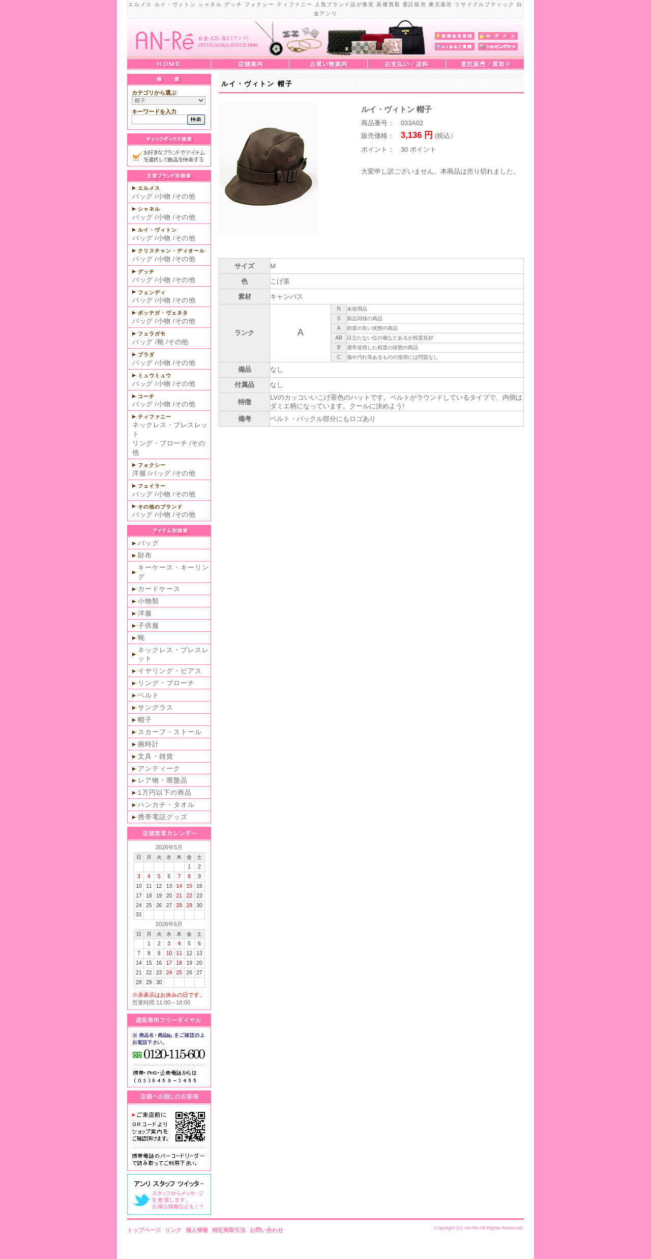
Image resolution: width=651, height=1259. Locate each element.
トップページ (144, 1230)
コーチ (146, 396)
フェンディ (152, 292)
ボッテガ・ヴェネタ (163, 313)
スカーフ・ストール (170, 732)
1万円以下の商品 (165, 792)
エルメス (149, 188)
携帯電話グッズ (163, 817)
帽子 (145, 719)
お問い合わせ (266, 1230)
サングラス (155, 707)
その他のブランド (160, 507)
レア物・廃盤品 (163, 780)
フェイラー (152, 486)
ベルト (148, 695)
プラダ (146, 354)
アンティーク (159, 768)
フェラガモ (152, 334)
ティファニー (154, 416)
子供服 (148, 625)
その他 (185, 196)
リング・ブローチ (159, 443)
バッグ (142, 196)
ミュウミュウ (154, 375)
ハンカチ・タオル (166, 804)
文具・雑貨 (155, 756)
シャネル (149, 209)
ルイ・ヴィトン (157, 230)
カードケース (159, 589)
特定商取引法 (229, 1230)
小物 (164, 196)
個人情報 (197, 1230)
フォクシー (152, 465)
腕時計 (148, 744)
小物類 (148, 601)
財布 (145, 555)
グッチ (146, 271)
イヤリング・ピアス (170, 671)
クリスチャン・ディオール (171, 251)
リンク (173, 1230)
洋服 (139, 473)
